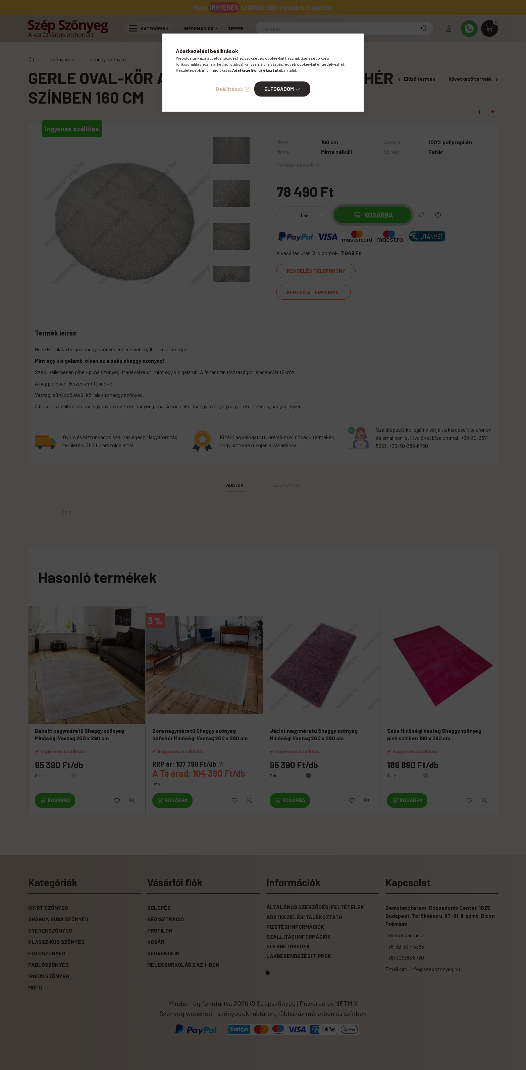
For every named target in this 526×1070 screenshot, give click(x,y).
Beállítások (229, 89)
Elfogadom (279, 89)
